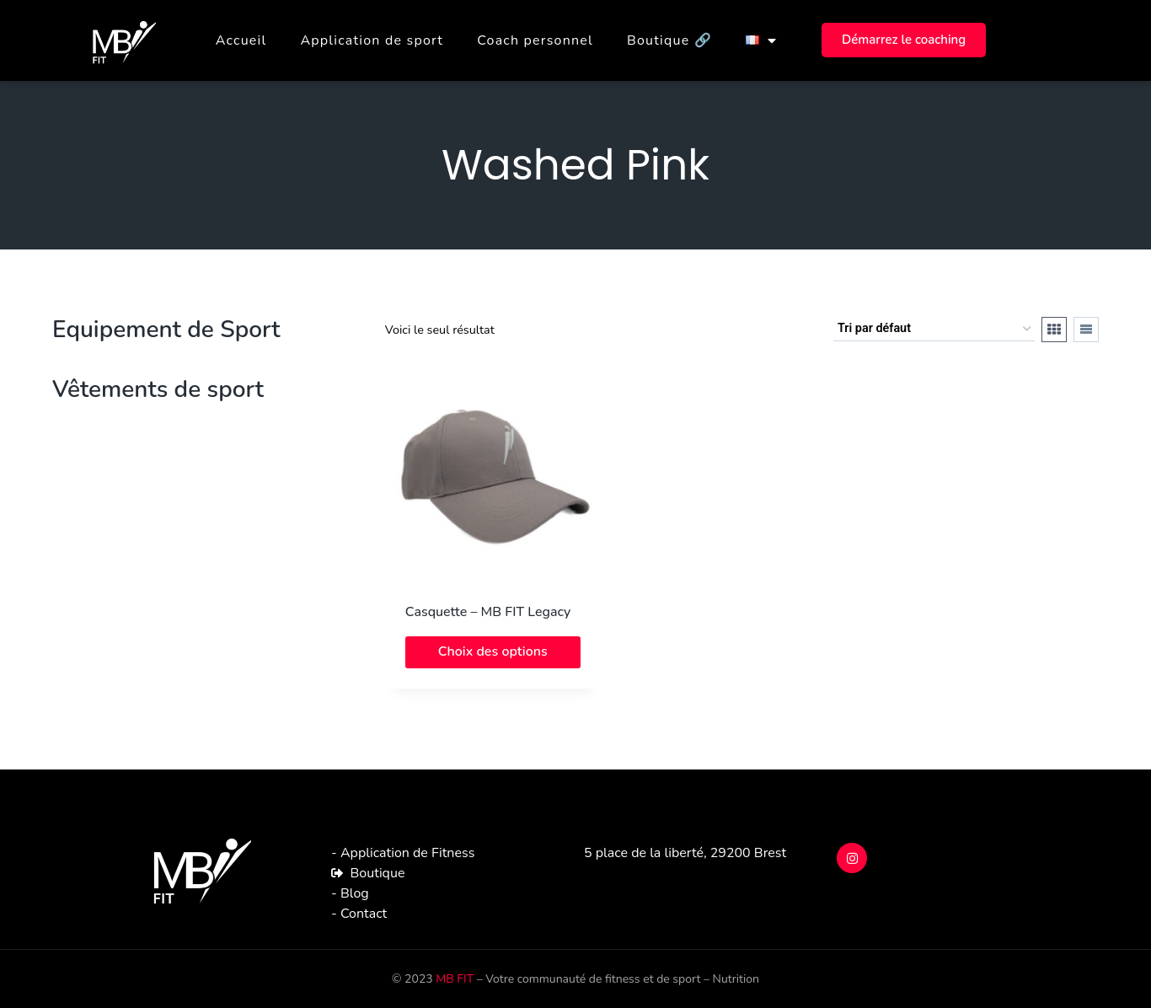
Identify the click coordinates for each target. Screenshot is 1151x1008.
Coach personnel (535, 40)
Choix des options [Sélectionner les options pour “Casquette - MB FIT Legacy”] (493, 651)
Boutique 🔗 (669, 40)
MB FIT (455, 979)
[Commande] (934, 329)
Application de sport (371, 40)
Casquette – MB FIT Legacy (487, 612)
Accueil (241, 40)
